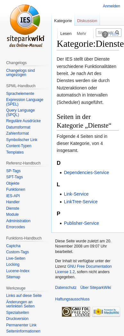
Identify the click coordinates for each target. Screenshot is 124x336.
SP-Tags (13, 171)
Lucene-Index (17, 271)
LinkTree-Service (80, 201)
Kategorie (63, 20)
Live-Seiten (15, 258)
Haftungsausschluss (72, 299)
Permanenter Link (21, 325)
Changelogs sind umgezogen (20, 72)
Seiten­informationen (23, 331)
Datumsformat (18, 127)
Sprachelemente (20, 93)
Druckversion (17, 318)
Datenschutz (66, 287)
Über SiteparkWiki (95, 287)
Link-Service (76, 194)
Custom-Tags (17, 252)
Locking (12, 264)
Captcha (13, 246)
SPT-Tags (14, 177)
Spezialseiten (17, 312)
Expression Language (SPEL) (24, 101)
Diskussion (87, 20)
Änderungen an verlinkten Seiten (20, 304)
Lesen (61, 33)
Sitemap (13, 277)
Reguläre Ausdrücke (23, 121)
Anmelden (111, 6)
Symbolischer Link (21, 140)
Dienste (12, 208)
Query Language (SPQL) (20, 112)
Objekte (12, 183)
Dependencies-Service (86, 172)
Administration (18, 221)
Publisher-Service (81, 223)
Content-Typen (18, 146)
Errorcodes (15, 227)
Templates (15, 152)
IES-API (13, 196)
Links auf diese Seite (24, 295)
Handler (13, 202)
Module (12, 214)
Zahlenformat (17, 133)
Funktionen (15, 189)
